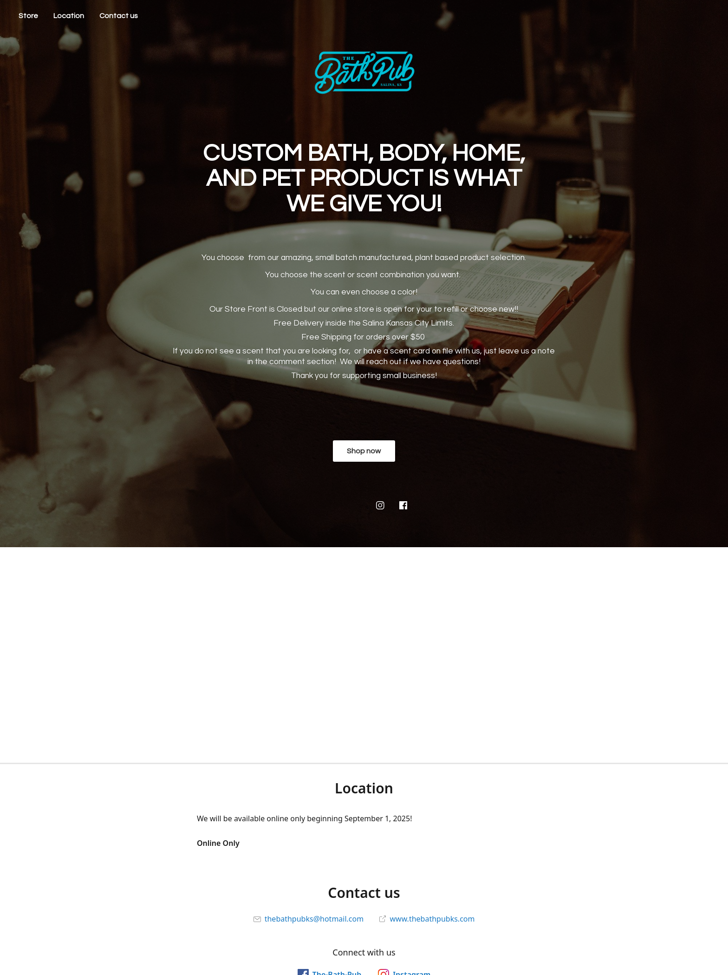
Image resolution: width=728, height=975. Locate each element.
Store (28, 16)
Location (68, 16)
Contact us (118, 16)
